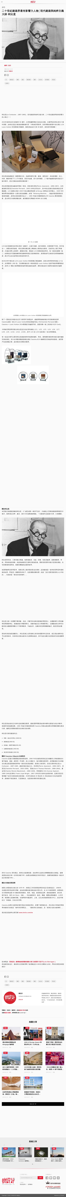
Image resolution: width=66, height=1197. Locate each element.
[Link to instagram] (58, 1178)
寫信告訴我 (23, 1184)
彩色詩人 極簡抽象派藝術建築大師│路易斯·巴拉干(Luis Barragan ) (32, 961)
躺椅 (18, 79)
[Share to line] (8, 75)
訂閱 (40, 1177)
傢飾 (35, 79)
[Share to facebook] (5, 75)
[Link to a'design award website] (53, 1187)
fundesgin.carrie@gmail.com (25, 996)
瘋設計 (11, 71)
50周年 (7, 83)
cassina (40, 79)
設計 (9, 65)
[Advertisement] (33, 102)
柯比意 (53, 79)
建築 (23, 79)
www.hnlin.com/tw (26, 912)
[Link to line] (50, 1178)
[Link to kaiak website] (53, 1182)
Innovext (62, 1195)
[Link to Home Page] (33, 2)
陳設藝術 (29, 79)
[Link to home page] (8, 1181)
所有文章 (21, 999)
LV (6, 79)
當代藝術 (47, 79)
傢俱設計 (12, 79)
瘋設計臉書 (7, 1012)
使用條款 (30, 1184)
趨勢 (5, 65)
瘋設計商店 (22, 1010)
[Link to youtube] (54, 1178)
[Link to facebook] (47, 1178)
